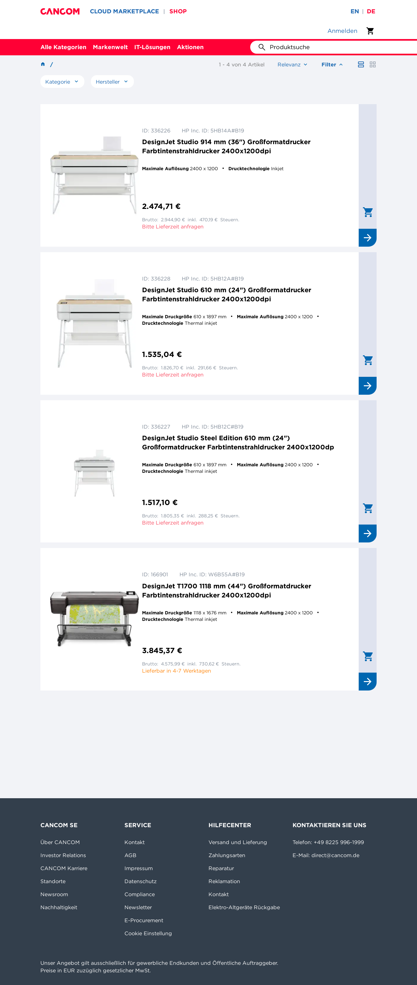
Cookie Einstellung (148, 933)
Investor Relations (63, 855)
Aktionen (190, 47)
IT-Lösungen (152, 47)
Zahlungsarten (226, 855)
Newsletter (138, 907)
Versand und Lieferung (237, 842)
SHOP (178, 11)
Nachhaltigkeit (58, 907)
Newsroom (54, 894)
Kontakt (134, 842)
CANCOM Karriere (63, 868)
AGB (130, 855)
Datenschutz (140, 881)
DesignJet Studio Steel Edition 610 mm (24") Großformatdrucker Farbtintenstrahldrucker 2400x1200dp (238, 442)
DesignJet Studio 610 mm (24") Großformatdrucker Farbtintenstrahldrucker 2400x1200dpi (226, 294)
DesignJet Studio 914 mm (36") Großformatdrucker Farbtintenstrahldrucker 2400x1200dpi (226, 146)
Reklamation (224, 881)
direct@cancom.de (335, 855)
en (355, 11)
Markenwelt (110, 47)
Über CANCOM (60, 842)
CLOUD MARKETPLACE (124, 11)
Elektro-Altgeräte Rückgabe (244, 907)
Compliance (139, 894)
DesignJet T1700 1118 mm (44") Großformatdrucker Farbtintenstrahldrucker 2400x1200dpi (226, 590)
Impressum (138, 868)
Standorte (52, 881)
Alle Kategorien (63, 47)
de (371, 11)
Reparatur (221, 868)
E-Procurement (143, 920)
